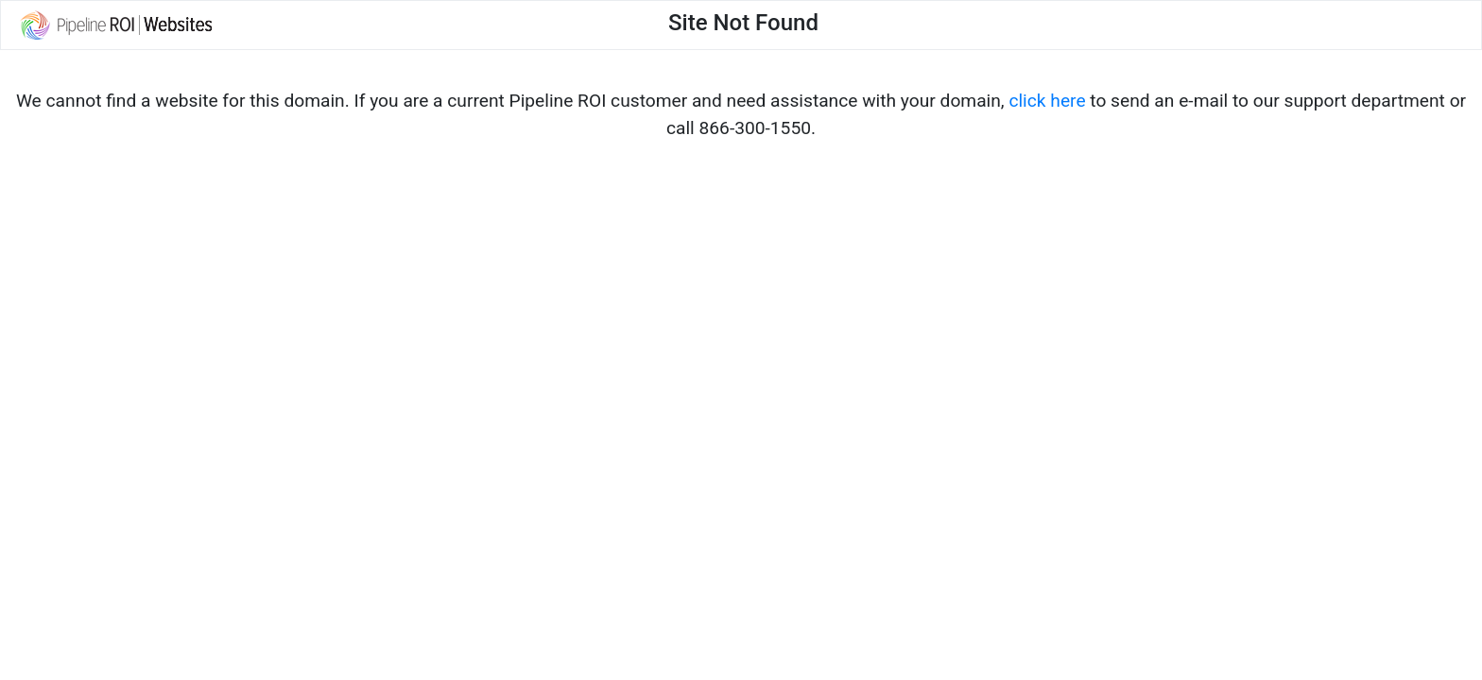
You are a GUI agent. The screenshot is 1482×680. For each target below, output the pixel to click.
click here (1046, 100)
